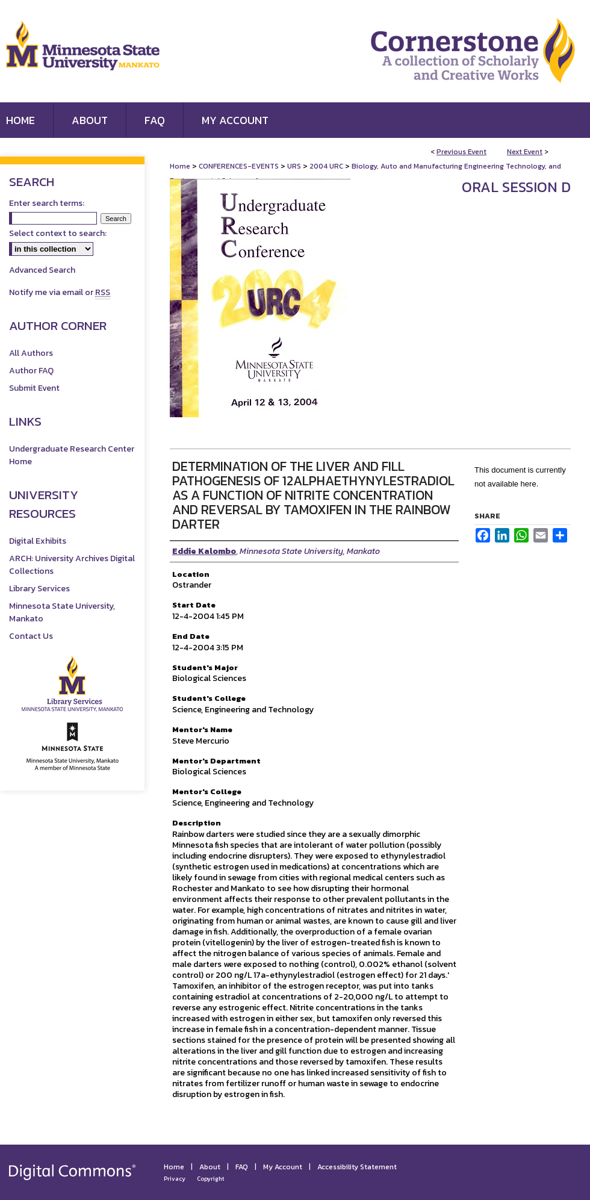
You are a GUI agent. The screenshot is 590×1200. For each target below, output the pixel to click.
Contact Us (31, 636)
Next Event (524, 151)
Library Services (39, 588)
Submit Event (34, 388)
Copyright (211, 1178)
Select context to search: (58, 233)
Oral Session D (516, 186)
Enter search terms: (46, 203)
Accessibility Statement (357, 1166)
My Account (282, 1166)
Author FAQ (31, 370)
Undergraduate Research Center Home (71, 455)
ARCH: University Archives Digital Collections (72, 564)
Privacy (174, 1178)
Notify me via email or (59, 292)
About (209, 1166)
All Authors (31, 353)
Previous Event (461, 151)
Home (180, 166)
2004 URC (327, 166)
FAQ (241, 1166)
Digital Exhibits (37, 541)
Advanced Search (42, 270)
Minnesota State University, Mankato (62, 612)
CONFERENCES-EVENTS (240, 166)
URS (295, 166)
